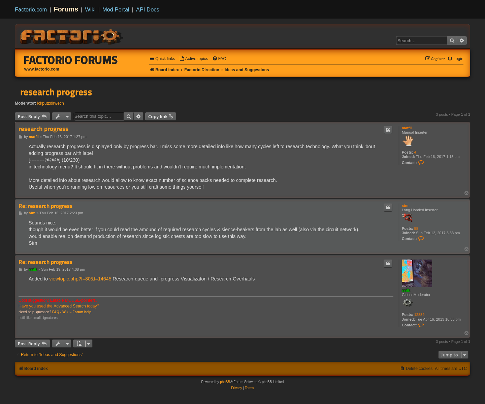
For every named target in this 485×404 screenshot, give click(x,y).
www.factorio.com (41, 69)
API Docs (147, 9)
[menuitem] (193, 58)
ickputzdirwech (50, 103)
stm (405, 206)
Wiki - (66, 312)
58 (416, 228)
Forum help (81, 312)
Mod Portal (115, 9)
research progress (56, 92)
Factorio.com (31, 9)
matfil (407, 128)
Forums (66, 9)
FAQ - (56, 312)
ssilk (406, 290)
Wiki (90, 9)
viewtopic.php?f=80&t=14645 (80, 278)
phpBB (225, 382)
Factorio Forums (71, 59)
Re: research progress (45, 206)
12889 (419, 315)
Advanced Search (70, 306)
